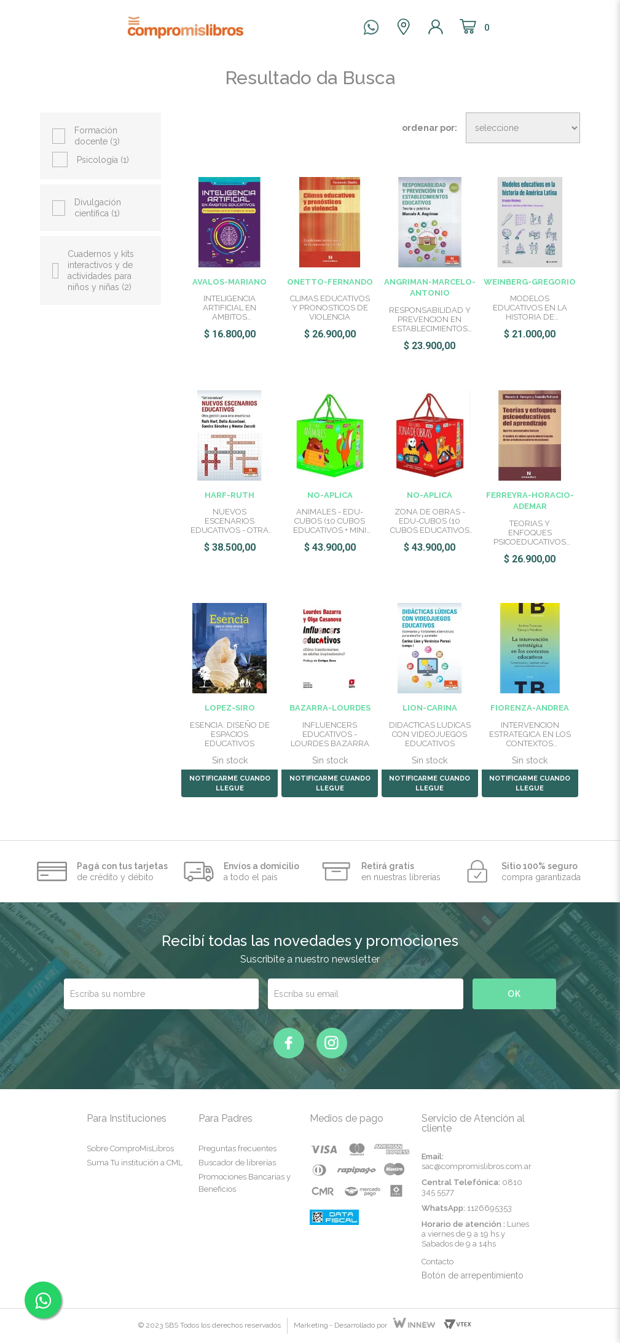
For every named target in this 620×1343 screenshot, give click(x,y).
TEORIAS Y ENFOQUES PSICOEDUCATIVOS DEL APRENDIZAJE (529, 532)
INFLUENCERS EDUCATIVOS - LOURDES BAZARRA (330, 734)
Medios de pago (346, 1118)
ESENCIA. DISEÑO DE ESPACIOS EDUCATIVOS (230, 734)
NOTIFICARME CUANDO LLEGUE (229, 783)
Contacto (437, 1261)
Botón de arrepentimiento (473, 1275)
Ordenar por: (429, 128)
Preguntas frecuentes (237, 1148)
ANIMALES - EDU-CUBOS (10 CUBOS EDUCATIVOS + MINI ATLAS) (329, 521)
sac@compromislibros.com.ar (477, 1166)
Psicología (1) (103, 160)
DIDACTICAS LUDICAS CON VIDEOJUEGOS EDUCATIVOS (430, 734)
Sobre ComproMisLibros (130, 1148)
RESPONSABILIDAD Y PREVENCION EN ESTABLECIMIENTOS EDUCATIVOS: (430, 319)
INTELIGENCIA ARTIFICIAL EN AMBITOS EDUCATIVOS (229, 307)
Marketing (311, 1325)
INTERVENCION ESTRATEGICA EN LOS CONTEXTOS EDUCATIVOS (530, 734)
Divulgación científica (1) (97, 207)
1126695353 (489, 1208)
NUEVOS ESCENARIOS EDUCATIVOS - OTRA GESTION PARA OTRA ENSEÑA (230, 521)
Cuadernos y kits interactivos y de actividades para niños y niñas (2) (101, 270)
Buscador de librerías (237, 1162)
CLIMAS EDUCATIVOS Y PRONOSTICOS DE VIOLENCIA (330, 307)
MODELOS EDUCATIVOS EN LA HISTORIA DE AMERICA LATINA (530, 307)
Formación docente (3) (97, 135)
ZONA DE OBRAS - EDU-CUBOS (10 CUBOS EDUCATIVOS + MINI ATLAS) (429, 521)
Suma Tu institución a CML (134, 1162)
